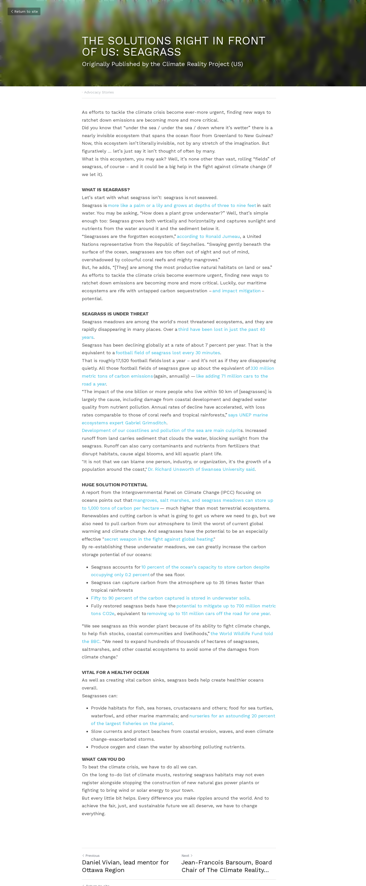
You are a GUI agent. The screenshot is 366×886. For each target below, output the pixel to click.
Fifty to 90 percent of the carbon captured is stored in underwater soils (170, 590)
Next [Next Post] (191, 825)
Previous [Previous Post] (91, 825)
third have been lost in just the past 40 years (228, 329)
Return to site (24, 11)
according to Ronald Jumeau (208, 236)
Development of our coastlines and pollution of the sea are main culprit (161, 422)
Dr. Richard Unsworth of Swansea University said (201, 461)
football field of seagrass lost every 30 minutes (168, 345)
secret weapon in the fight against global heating (138, 531)
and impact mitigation (236, 290)
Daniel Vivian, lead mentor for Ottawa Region (125, 835)
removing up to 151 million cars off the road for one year (208, 605)
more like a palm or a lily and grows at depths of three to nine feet (182, 205)
